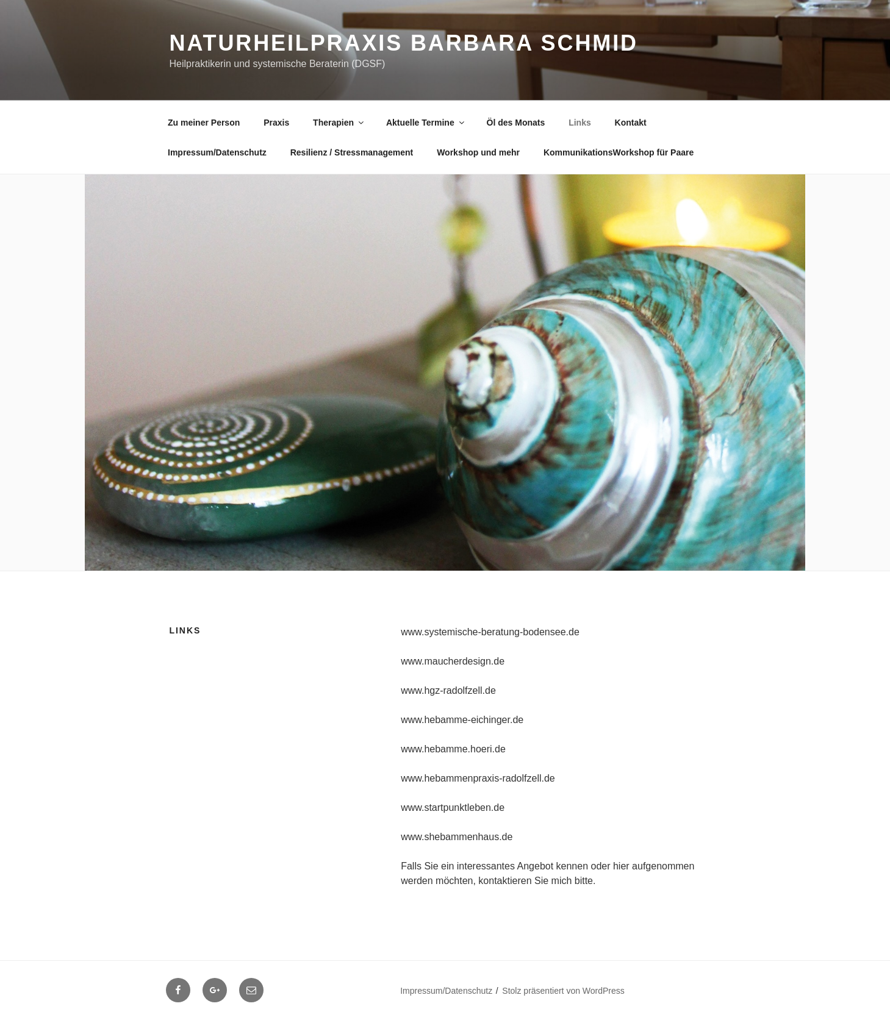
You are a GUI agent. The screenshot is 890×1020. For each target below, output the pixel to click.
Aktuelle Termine (426, 122)
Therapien (339, 122)
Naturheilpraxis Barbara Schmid (404, 42)
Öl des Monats (516, 122)
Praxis (276, 122)
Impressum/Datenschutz (217, 152)
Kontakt (631, 122)
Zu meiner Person (204, 122)
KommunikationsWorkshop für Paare (619, 152)
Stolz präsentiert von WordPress (563, 991)
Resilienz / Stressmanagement (352, 152)
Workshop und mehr (478, 152)
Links (580, 122)
